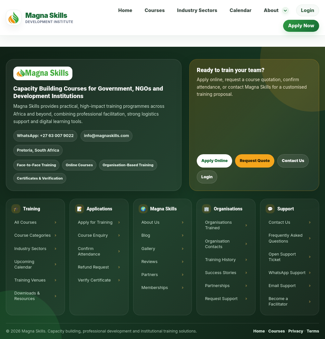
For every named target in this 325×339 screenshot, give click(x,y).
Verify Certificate (94, 280)
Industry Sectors (197, 10)
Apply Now (301, 26)
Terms (313, 331)
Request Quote (255, 160)
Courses (154, 10)
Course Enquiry (93, 235)
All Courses (25, 222)
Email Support (282, 285)
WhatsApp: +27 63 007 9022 (45, 135)
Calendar (240, 10)
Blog (146, 235)
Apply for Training (95, 222)
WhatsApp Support (287, 272)
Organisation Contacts (217, 244)
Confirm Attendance (89, 251)
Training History (220, 259)
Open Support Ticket (282, 257)
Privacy (295, 331)
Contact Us (293, 160)
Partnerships (217, 285)
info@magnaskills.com (106, 135)
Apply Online (214, 160)
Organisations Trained (218, 225)
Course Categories (32, 235)
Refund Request (93, 267)
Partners (150, 274)
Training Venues (29, 280)
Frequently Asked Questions (286, 238)
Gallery (148, 248)
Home (125, 10)
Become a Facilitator (278, 301)
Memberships (155, 287)
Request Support (221, 298)
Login (307, 10)
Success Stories (220, 272)
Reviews (150, 261)
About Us (151, 222)
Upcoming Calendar (24, 264)
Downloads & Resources (27, 296)
